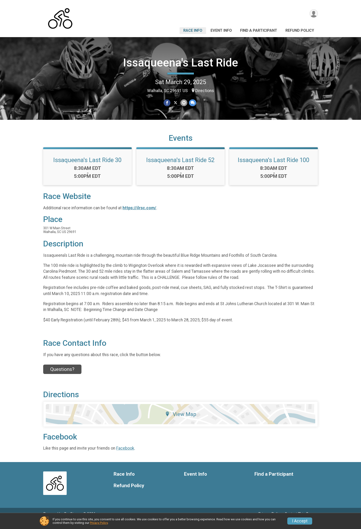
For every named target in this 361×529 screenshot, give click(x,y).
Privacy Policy (99, 523)
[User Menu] (313, 13)
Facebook (125, 454)
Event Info (221, 30)
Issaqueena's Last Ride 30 (87, 166)
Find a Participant (258, 30)
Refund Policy (299, 30)
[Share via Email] (183, 102)
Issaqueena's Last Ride (180, 62)
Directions (204, 90)
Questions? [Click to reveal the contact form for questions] (62, 375)
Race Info (192, 30)
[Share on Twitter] (175, 102)
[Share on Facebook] (167, 102)
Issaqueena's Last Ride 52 (180, 166)
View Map (180, 421)
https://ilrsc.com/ (139, 214)
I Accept (299, 521)
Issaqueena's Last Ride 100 (273, 166)
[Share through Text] (192, 102)
